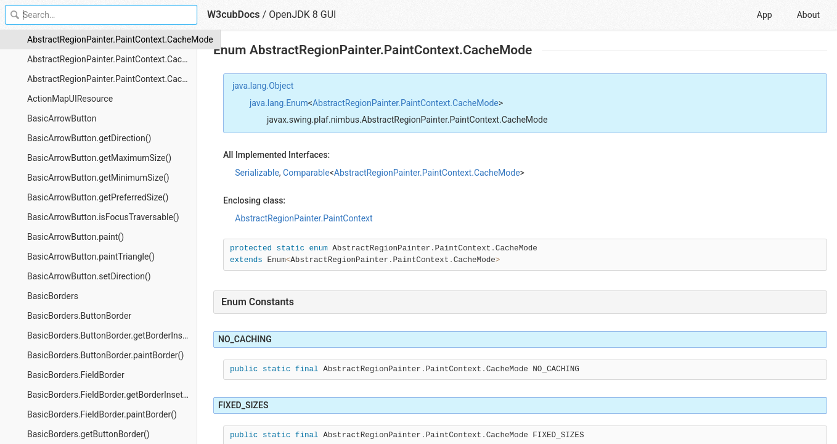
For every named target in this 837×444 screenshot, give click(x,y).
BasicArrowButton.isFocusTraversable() (103, 217)
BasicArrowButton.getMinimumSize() (98, 178)
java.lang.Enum (279, 103)
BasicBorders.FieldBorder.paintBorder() (102, 414)
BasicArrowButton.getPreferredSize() (97, 197)
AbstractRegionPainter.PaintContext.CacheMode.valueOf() (112, 59)
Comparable (306, 173)
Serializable (257, 173)
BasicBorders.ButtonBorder (79, 316)
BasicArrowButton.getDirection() (89, 138)
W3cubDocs (233, 14)
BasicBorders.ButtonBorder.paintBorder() (105, 355)
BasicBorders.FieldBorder (76, 375)
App (764, 15)
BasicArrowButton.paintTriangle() (91, 256)
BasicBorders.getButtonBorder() (88, 434)
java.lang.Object (262, 86)
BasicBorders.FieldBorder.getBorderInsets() (110, 395)
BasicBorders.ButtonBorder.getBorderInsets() (112, 335)
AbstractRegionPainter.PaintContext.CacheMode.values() (112, 79)
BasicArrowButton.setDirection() (89, 276)
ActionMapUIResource (70, 99)
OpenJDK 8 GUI (302, 14)
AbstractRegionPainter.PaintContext (303, 218)
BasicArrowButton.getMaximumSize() (99, 158)
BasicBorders (52, 296)
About (808, 15)
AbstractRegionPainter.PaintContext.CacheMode (112, 39)
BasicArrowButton (61, 118)
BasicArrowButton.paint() (75, 237)
